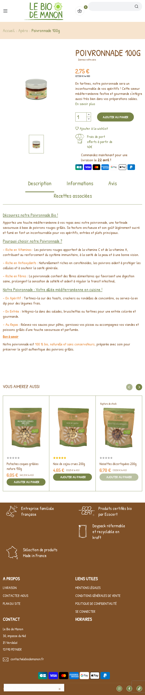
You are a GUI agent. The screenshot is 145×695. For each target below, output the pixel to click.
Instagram (119, 688)
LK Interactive (47, 688)
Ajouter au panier (115, 117)
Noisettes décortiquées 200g (118, 463)
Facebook (129, 688)
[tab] (39, 185)
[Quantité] (81, 116)
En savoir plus (85, 103)
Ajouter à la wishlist (91, 128)
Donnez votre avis (87, 59)
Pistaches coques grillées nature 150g (23, 466)
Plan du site (11, 603)
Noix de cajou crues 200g (69, 463)
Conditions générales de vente (97, 595)
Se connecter (85, 611)
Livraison (10, 587)
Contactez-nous (15, 595)
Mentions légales (88, 587)
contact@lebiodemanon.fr (27, 659)
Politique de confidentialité (96, 603)
